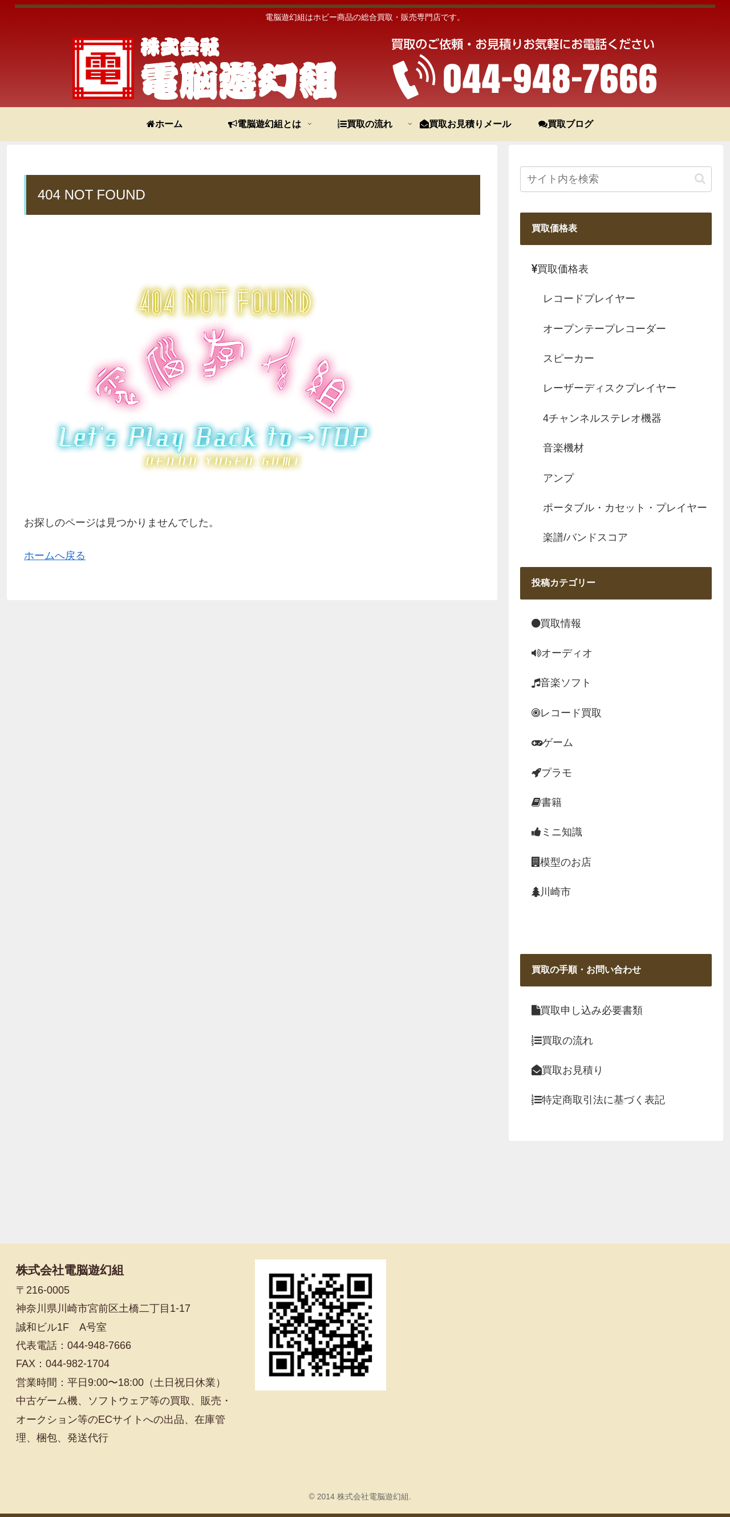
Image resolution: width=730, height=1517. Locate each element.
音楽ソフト (561, 682)
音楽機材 (563, 448)
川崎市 (551, 892)
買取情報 (556, 623)
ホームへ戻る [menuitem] (55, 555)
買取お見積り (567, 1070)
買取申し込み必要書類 (587, 1010)
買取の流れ (562, 1040)
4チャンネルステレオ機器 (602, 418)
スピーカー (568, 358)
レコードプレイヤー (589, 298)
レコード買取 (567, 713)
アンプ (558, 478)
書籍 (547, 802)
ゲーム (552, 742)
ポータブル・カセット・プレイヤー (625, 507)
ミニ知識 (557, 832)
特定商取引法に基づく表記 (598, 1100)
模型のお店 (561, 862)
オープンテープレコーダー (604, 329)
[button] (700, 178)
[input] (616, 179)
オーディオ (562, 653)
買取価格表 (560, 269)
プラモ (552, 772)
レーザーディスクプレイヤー (609, 388)
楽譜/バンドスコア (585, 537)
